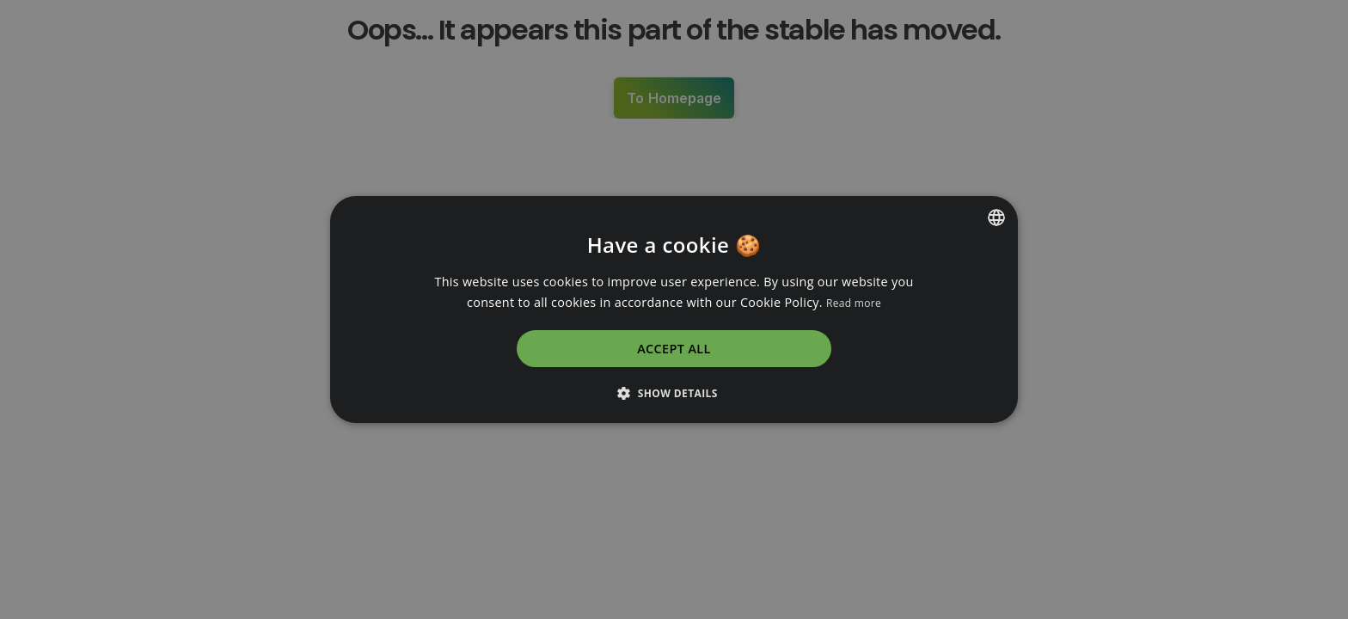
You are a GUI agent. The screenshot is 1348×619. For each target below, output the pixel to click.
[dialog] (674, 309)
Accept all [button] (674, 348)
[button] (674, 392)
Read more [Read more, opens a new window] (853, 303)
